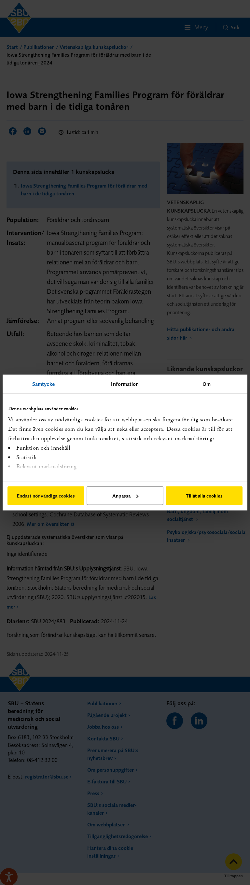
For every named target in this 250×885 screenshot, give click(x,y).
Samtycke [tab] (43, 383)
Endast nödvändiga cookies (46, 495)
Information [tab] (125, 383)
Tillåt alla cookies (204, 495)
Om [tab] (206, 383)
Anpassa (125, 495)
